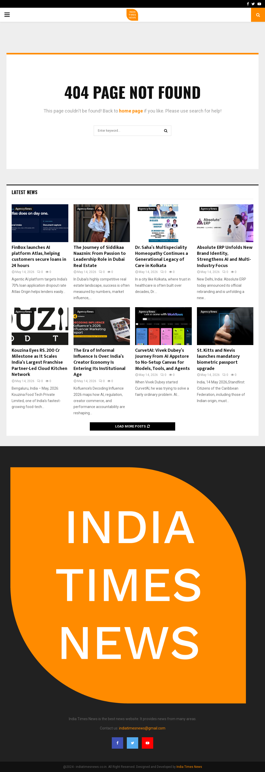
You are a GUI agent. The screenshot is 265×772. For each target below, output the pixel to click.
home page (131, 111)
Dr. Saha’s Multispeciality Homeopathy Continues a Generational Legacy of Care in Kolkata (161, 257)
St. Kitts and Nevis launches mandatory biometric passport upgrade (218, 360)
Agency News (24, 208)
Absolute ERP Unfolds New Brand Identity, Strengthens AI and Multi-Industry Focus (225, 257)
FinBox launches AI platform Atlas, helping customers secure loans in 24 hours (39, 257)
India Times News (189, 767)
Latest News (24, 192)
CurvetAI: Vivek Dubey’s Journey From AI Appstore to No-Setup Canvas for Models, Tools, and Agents (162, 360)
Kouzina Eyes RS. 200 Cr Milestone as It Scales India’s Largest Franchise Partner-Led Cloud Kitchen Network (39, 363)
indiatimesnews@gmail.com (142, 728)
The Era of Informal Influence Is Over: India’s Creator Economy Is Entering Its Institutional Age (99, 363)
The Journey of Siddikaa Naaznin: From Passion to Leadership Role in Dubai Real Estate (99, 257)
